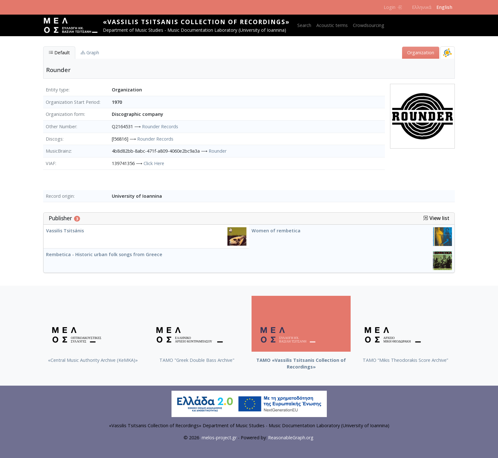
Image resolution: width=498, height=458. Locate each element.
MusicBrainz (58, 151)
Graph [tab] (90, 53)
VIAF (50, 163)
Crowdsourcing (368, 25)
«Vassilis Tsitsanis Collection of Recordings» (196, 21)
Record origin (60, 196)
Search (304, 25)
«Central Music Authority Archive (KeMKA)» (93, 360)
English (444, 7)
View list (436, 218)
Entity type (57, 90)
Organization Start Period (72, 102)
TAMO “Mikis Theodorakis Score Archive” (405, 360)
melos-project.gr (219, 438)
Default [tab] (59, 53)
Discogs (54, 139)
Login (393, 7)
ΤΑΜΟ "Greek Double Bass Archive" (196, 360)
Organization (420, 53)
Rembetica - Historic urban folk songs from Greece (104, 254)
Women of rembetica (276, 231)
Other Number (61, 126)
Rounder (217, 151)
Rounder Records (160, 126)
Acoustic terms (332, 25)
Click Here (154, 163)
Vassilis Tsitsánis (65, 231)
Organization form (65, 114)
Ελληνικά (421, 7)
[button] (425, 218)
